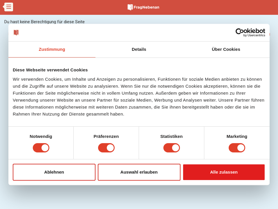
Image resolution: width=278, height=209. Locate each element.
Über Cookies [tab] (226, 49)
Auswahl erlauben (139, 172)
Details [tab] (139, 49)
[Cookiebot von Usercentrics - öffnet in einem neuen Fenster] (239, 32)
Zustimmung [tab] (52, 49)
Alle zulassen (224, 172)
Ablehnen (54, 172)
